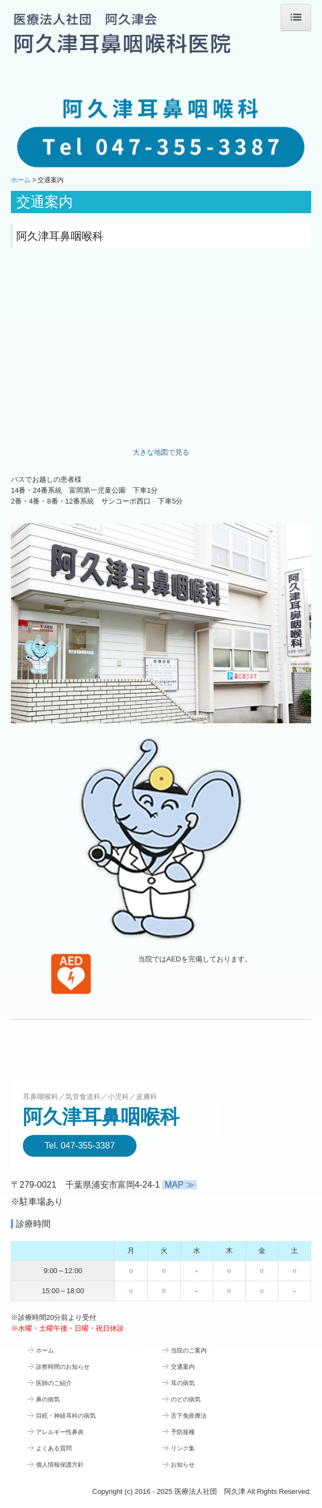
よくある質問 (54, 1448)
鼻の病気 (48, 1399)
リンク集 (183, 1448)
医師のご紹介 (54, 1383)
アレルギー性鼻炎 (60, 1432)
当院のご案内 (189, 1350)
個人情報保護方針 (60, 1464)
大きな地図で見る (161, 452)
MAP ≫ (179, 1184)
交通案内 (183, 1366)
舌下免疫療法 (189, 1415)
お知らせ (183, 1464)
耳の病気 (183, 1383)
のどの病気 (186, 1399)
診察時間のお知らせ (63, 1366)
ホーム (45, 1350)
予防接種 (183, 1432)
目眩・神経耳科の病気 (66, 1415)
